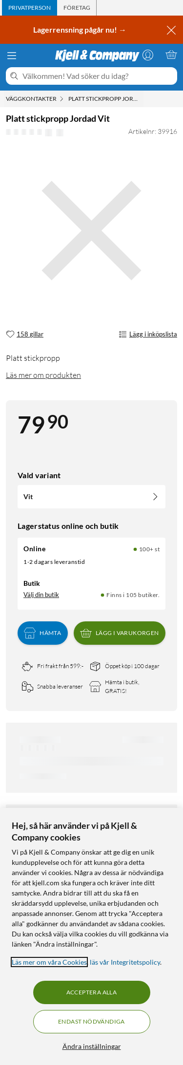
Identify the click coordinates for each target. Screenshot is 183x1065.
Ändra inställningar (91, 1046)
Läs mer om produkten (43, 375)
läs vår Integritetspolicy (125, 962)
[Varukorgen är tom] (171, 54)
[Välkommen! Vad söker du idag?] (97, 76)
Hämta (42, 633)
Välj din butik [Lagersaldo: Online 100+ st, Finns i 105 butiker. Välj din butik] (41, 594)
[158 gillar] (24, 334)
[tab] (29, 8)
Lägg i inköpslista (148, 334)
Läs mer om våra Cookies (49, 962)
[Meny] (11, 55)
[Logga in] (148, 54)
